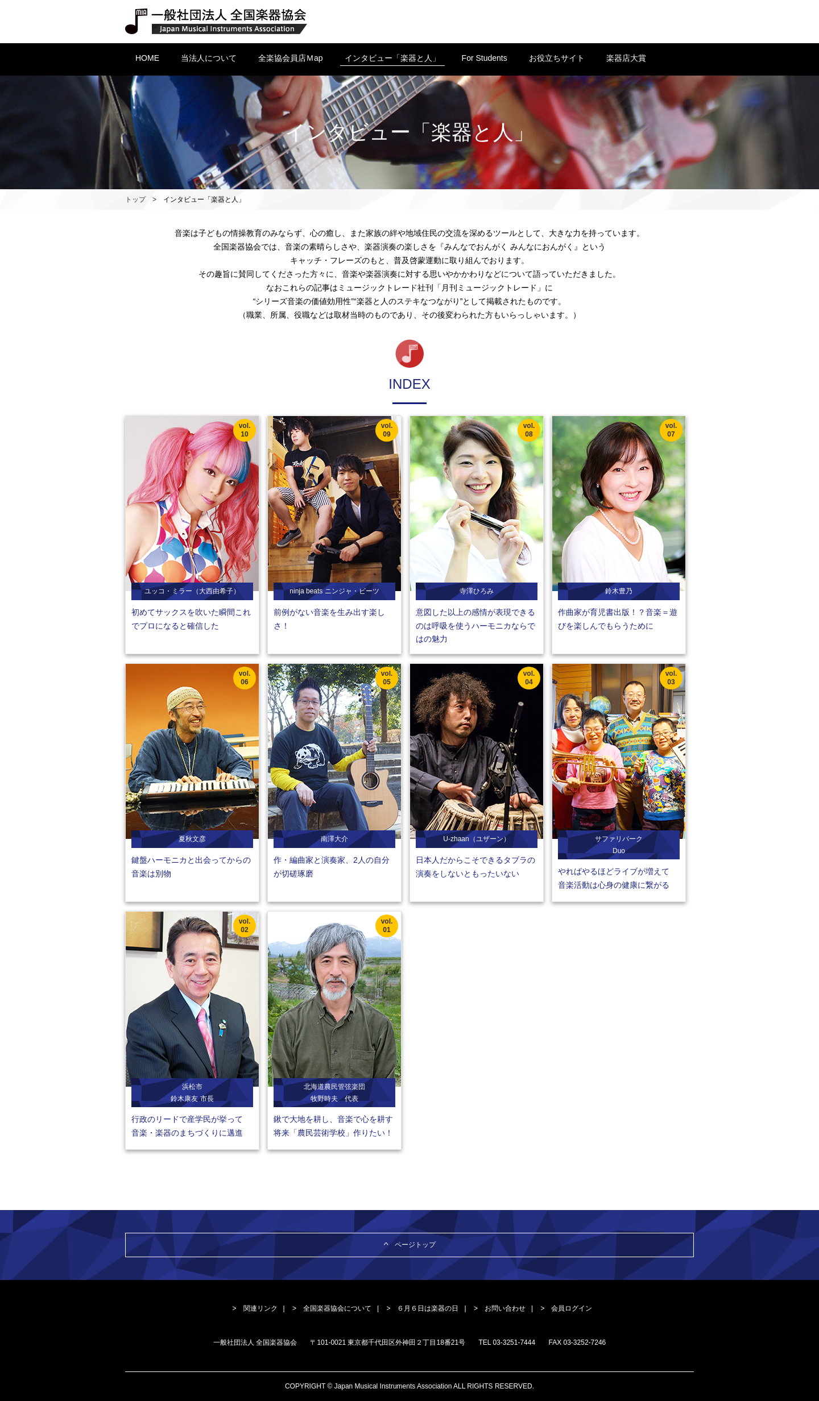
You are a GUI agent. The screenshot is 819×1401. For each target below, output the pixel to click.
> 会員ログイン (566, 1308)
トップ (135, 199)
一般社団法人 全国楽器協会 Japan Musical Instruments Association (216, 22)
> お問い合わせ (500, 1308)
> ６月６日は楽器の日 (422, 1308)
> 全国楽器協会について (331, 1308)
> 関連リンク (255, 1308)
